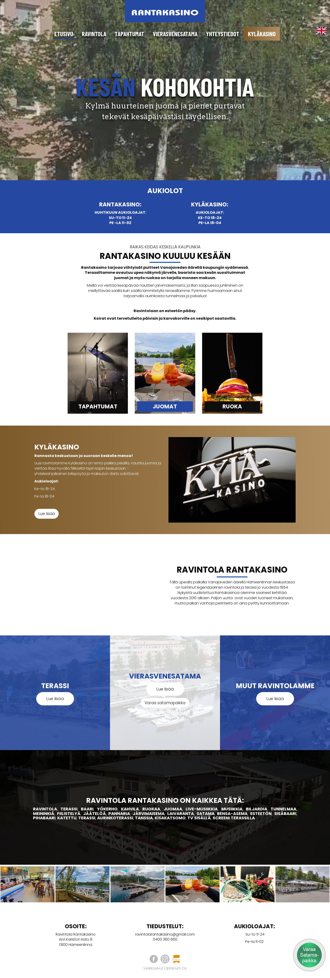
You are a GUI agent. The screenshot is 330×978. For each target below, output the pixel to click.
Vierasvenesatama (175, 33)
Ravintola (94, 33)
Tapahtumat (129, 33)
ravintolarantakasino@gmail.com (165, 934)
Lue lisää (46, 513)
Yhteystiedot (222, 33)
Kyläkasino (262, 33)
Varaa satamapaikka (165, 703)
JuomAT (165, 406)
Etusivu (63, 33)
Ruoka (232, 406)
